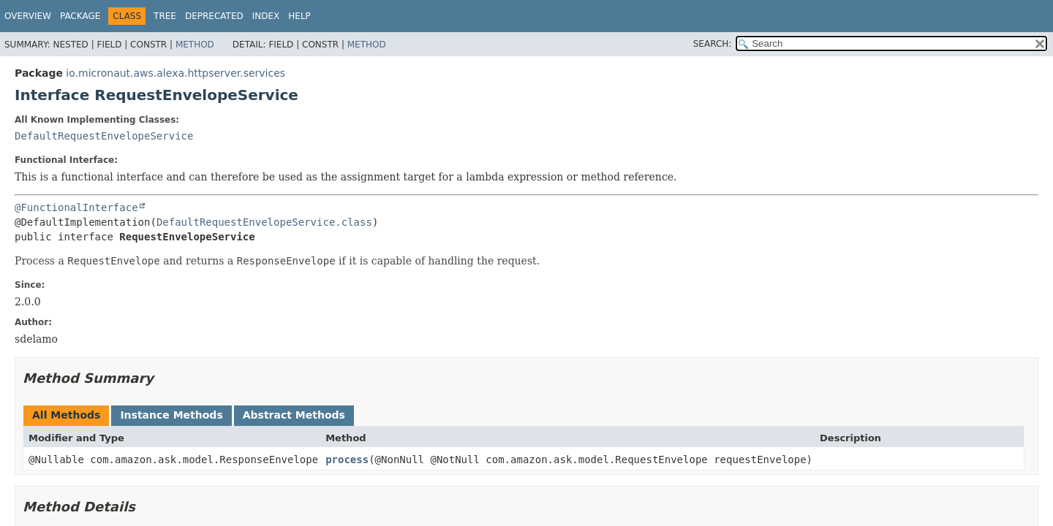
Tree (165, 16)
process (347, 459)
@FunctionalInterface (76, 207)
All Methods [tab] (66, 415)
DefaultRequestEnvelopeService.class (264, 222)
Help (299, 16)
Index (266, 16)
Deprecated (214, 16)
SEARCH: (712, 44)
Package (80, 16)
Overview (27, 16)
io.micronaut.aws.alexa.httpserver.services (175, 73)
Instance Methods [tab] (171, 415)
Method (195, 44)
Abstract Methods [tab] (294, 415)
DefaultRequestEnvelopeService (104, 136)
